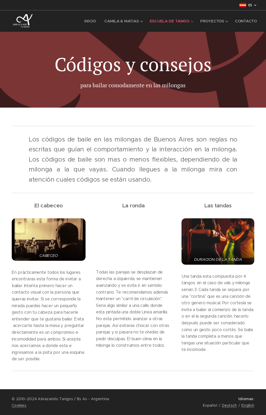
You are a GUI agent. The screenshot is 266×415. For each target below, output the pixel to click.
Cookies (19, 405)
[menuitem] (89, 21)
